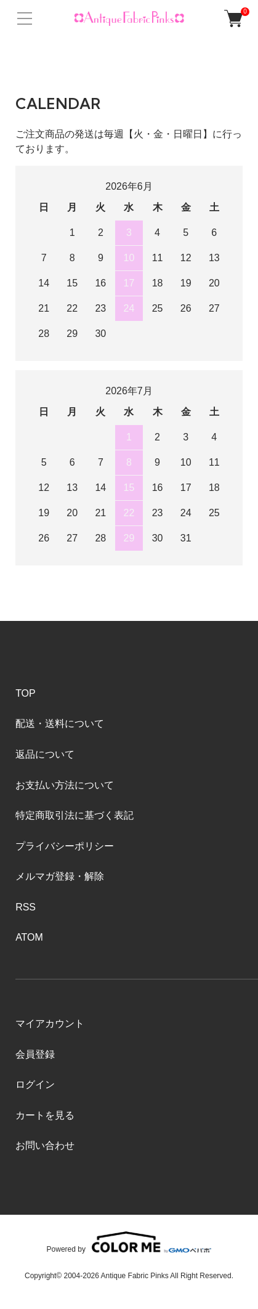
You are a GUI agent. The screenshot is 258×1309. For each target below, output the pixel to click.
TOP (25, 693)
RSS (25, 907)
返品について (45, 754)
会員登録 (35, 1054)
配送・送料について (59, 723)
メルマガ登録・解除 (59, 876)
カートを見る (45, 1115)
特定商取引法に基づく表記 (74, 815)
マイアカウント (49, 1023)
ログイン (35, 1084)
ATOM (29, 937)
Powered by (129, 1242)
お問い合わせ (45, 1145)
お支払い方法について (64, 785)
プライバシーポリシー (64, 846)
